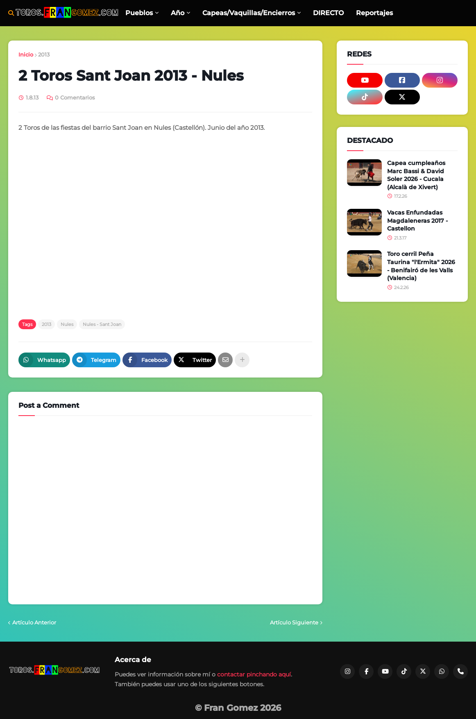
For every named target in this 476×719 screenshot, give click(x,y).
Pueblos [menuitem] (139, 13)
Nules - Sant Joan (102, 324)
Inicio (25, 54)
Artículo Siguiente (294, 622)
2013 (44, 54)
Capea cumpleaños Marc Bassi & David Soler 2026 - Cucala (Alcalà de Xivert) (416, 175)
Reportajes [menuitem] (374, 13)
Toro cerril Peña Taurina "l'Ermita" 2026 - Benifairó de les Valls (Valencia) (421, 266)
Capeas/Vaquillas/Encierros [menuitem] (248, 13)
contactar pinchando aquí (254, 674)
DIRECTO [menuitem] (328, 13)
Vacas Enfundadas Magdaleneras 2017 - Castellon (417, 220)
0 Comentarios (75, 97)
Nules (67, 324)
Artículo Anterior (34, 622)
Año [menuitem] (177, 13)
